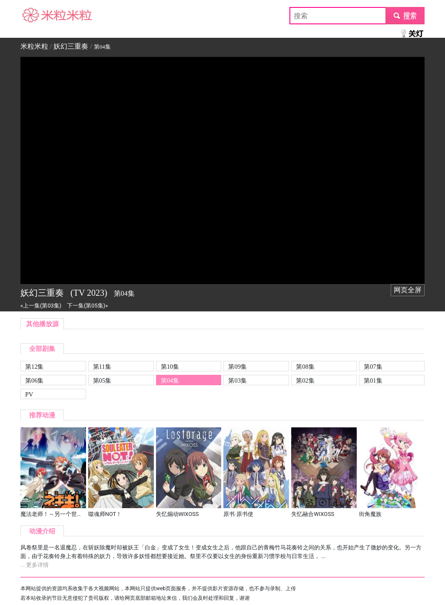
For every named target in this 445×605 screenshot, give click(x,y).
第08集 (305, 366)
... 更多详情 (34, 565)
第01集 (373, 380)
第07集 (373, 366)
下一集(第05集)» (87, 305)
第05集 (102, 380)
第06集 (34, 380)
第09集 (237, 366)
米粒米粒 (34, 15)
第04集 (170, 380)
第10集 (170, 366)
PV (29, 394)
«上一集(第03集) (40, 305)
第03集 (237, 380)
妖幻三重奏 (70, 46)
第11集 (102, 366)
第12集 (34, 366)
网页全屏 (408, 290)
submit (404, 15)
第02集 (305, 380)
